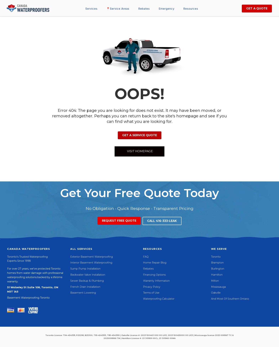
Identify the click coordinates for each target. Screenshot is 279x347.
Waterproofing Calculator (158, 298)
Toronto (216, 256)
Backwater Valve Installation (87, 274)
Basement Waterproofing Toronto (28, 297)
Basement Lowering (83, 292)
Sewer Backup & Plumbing (87, 280)
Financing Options (154, 274)
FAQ (146, 256)
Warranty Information (156, 280)
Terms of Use (151, 292)
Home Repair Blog (154, 262)
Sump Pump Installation (85, 268)
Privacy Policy (151, 286)
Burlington (217, 268)
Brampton (217, 262)
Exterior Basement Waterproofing (91, 256)
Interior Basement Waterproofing (91, 262)
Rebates (148, 268)
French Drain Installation (85, 286)
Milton (215, 280)
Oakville (216, 292)
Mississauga (218, 286)
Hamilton (217, 274)
